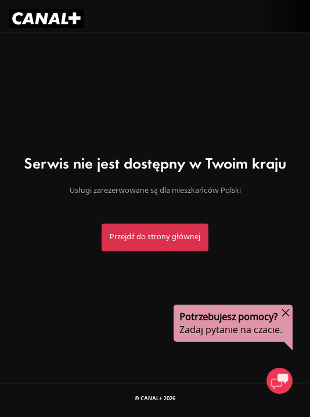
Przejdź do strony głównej (155, 237)
